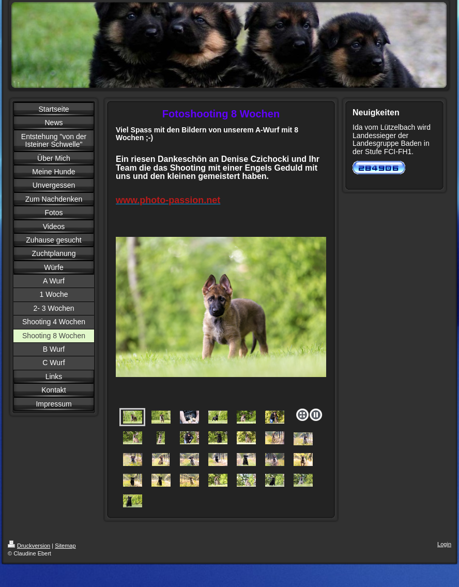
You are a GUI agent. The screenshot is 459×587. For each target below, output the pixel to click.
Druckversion (29, 546)
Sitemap (65, 546)
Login (444, 544)
